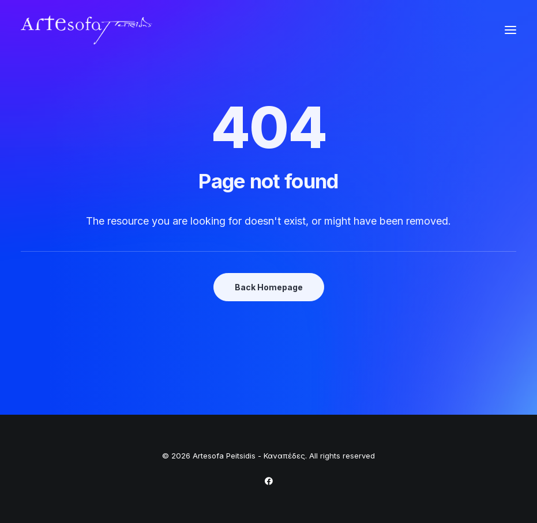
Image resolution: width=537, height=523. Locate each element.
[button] (510, 30)
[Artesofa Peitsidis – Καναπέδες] (86, 30)
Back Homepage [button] (269, 287)
